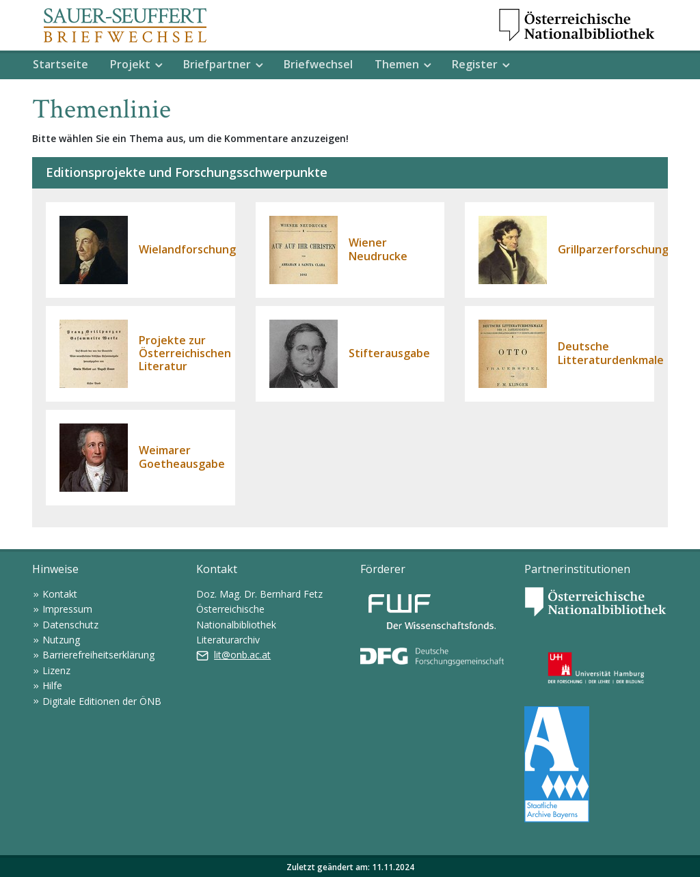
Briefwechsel (318, 64)
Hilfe (52, 685)
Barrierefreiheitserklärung (98, 654)
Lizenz (56, 670)
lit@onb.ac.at (242, 654)
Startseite (60, 64)
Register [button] (475, 64)
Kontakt (59, 593)
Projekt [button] (130, 64)
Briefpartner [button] (217, 64)
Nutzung (61, 639)
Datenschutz (70, 624)
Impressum (67, 608)
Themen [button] (397, 64)
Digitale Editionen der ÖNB (101, 701)
